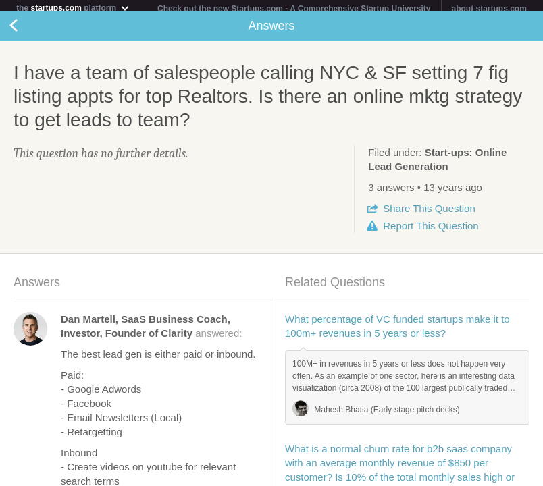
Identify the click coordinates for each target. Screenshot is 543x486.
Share (429, 213)
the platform (73, 7)
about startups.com (489, 9)
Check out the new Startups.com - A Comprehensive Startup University (294, 9)
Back (27, 31)
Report (430, 231)
